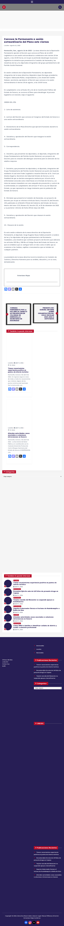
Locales (6, 45)
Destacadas (17, 606)
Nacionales (17, 589)
